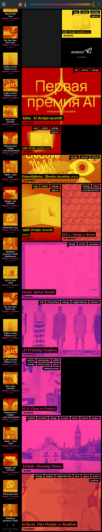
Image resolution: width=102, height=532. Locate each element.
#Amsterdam (44, 360)
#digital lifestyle (80, 302)
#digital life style (64, 476)
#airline (30, 360)
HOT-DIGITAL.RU (14, 528)
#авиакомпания (51, 368)
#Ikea (96, 186)
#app (75, 12)
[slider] (94, 4)
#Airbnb (31, 418)
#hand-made (44, 364)
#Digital (49, 476)
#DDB (56, 360)
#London (65, 418)
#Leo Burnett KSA (91, 190)
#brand (85, 70)
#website (94, 480)
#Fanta (82, 244)
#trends (95, 157)
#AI (76, 70)
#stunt (75, 418)
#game (86, 476)
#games (95, 16)
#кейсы (95, 418)
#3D (42, 302)
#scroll (96, 476)
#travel (85, 418)
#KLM (56, 364)
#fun (77, 476)
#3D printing (53, 302)
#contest (42, 418)
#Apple (85, 12)
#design (95, 12)
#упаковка (94, 244)
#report (84, 157)
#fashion (95, 302)
